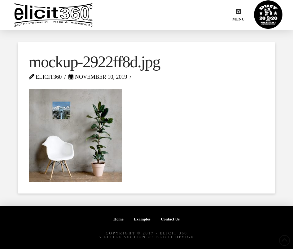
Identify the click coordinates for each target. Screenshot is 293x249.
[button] (238, 15)
